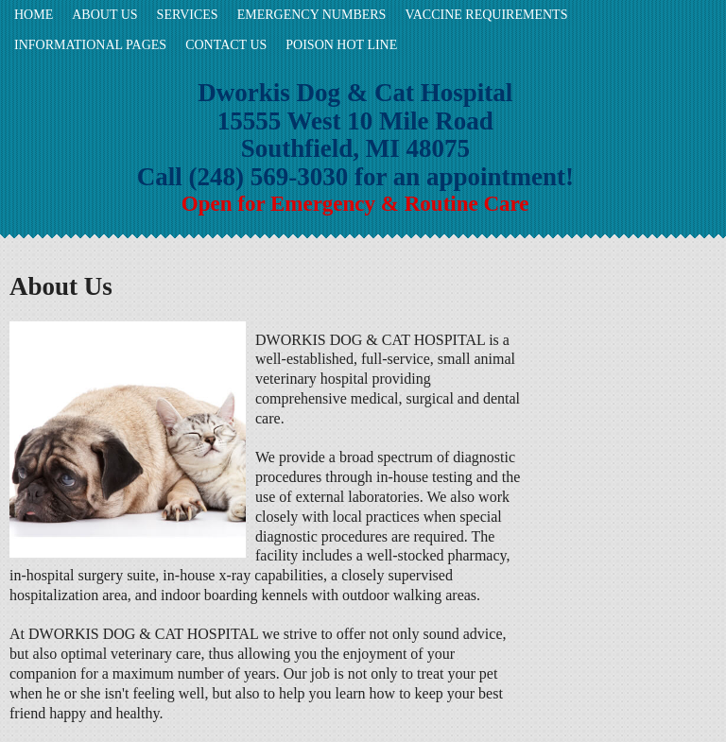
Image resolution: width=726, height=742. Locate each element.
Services (187, 15)
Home (33, 15)
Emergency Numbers (312, 15)
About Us (104, 15)
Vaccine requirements (486, 15)
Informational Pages (90, 45)
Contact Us (226, 45)
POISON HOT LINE (341, 45)
